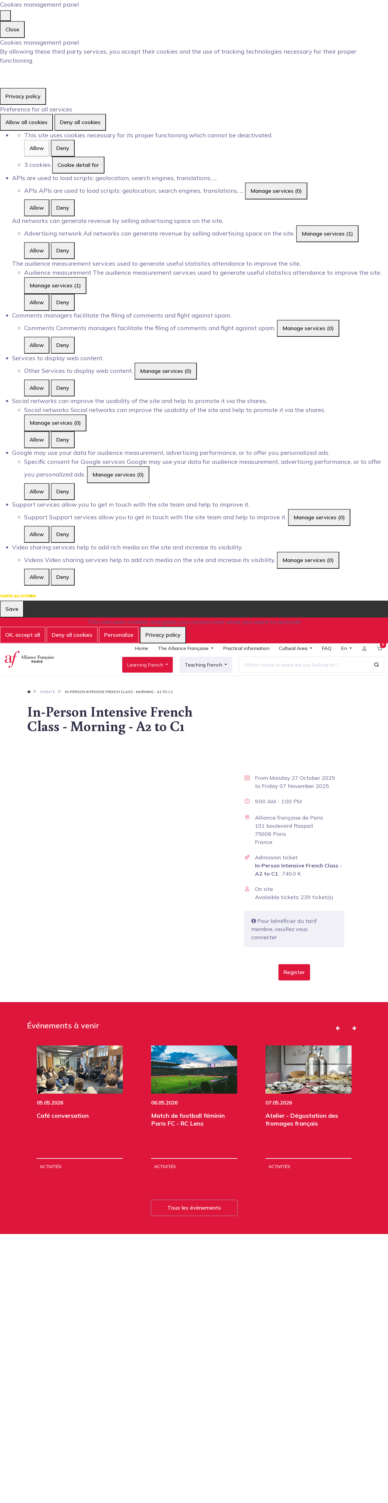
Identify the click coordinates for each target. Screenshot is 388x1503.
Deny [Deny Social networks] (62, 439)
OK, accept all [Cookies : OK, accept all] (22, 634)
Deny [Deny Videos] (62, 576)
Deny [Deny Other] (62, 387)
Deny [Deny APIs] (62, 207)
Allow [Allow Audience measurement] (36, 302)
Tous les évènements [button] (194, 1224)
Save (11, 608)
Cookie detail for (78, 164)
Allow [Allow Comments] (36, 345)
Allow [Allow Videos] (36, 576)
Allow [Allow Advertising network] (36, 250)
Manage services (276, 190)
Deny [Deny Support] (62, 534)
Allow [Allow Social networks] (36, 439)
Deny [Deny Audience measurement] (62, 302)
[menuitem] (137, 659)
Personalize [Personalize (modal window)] (118, 634)
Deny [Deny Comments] (62, 345)
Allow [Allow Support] (36, 534)
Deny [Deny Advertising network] (62, 250)
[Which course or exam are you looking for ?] (300, 673)
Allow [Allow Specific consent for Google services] (36, 491)
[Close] (5, 15)
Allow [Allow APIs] (36, 207)
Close (12, 29)
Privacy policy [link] (23, 96)
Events (47, 708)
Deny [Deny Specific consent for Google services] (62, 491)
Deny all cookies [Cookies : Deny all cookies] (80, 122)
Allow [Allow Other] (36, 387)
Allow (36, 148)
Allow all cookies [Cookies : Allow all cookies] (26, 122)
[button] (294, 989)
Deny (62, 148)
